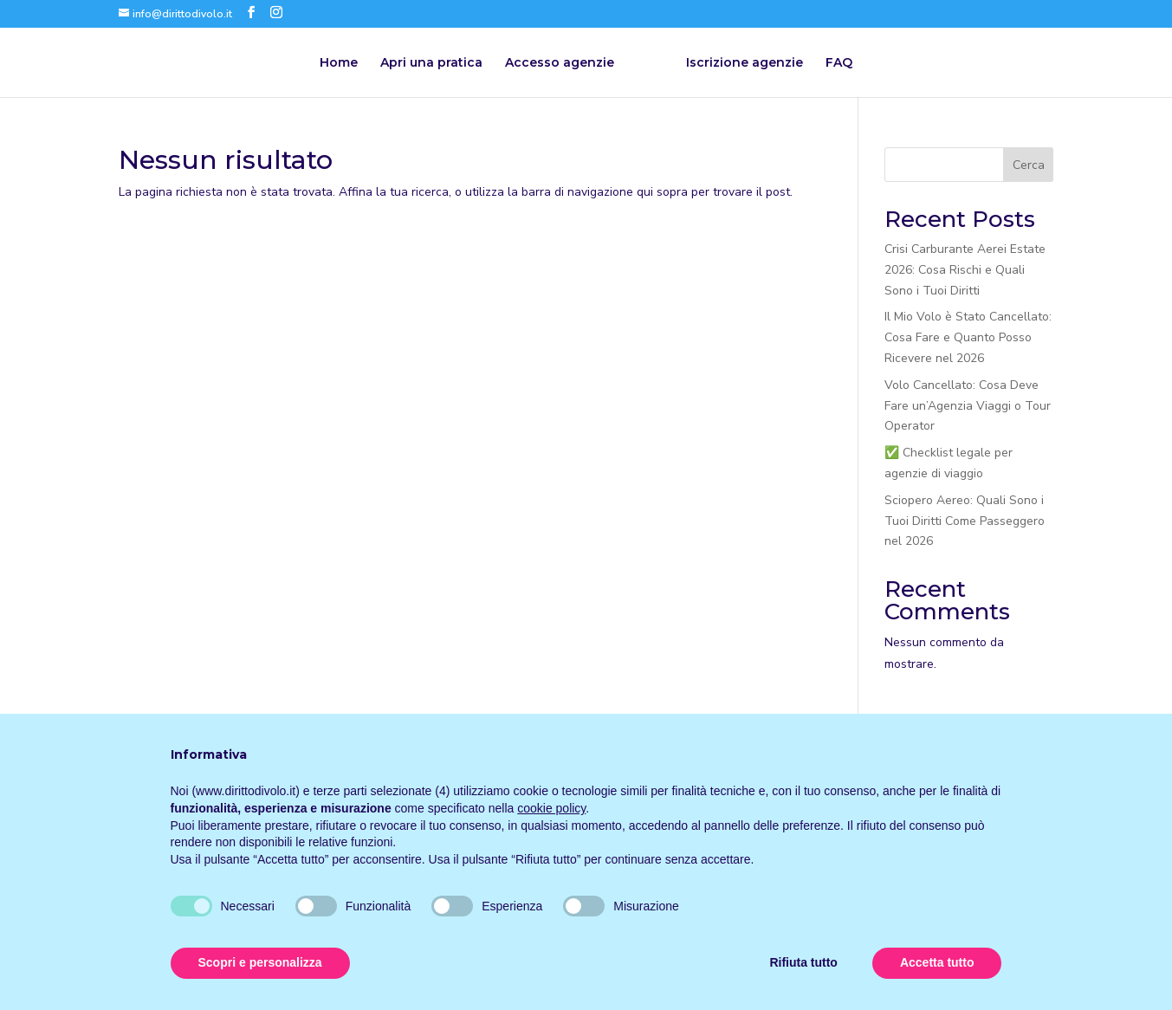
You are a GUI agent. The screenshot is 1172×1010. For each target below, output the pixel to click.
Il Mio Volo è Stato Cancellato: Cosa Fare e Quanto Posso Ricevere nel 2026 (968, 337)
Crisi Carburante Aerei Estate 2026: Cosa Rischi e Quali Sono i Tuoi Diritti (965, 270)
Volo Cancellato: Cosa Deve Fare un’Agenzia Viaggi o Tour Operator (967, 406)
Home (339, 63)
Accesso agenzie (559, 63)
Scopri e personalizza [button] (260, 962)
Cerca (1029, 165)
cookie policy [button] (551, 808)
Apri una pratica (431, 63)
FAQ (839, 63)
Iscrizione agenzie (744, 63)
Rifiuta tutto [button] (803, 962)
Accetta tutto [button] (937, 962)
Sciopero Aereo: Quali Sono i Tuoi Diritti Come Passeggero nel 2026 (964, 521)
